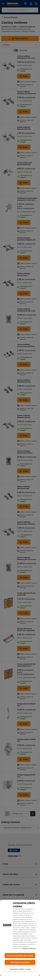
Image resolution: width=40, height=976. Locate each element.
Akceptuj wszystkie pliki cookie (20, 956)
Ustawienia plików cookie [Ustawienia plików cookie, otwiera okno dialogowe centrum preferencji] (20, 969)
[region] (20, 938)
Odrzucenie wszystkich (19, 962)
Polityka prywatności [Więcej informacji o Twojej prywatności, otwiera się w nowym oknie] (29, 948)
